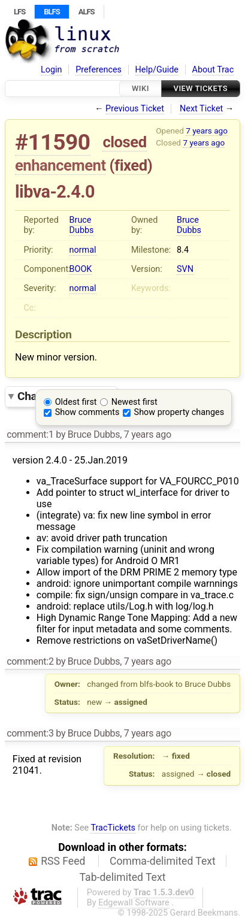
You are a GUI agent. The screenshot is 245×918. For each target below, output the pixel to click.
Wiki (140, 88)
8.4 (183, 250)
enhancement (60, 165)
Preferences (98, 70)
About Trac (213, 70)
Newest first (134, 402)
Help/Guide (157, 70)
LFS (19, 11)
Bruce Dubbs (81, 225)
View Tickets (201, 88)
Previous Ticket (134, 109)
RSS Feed (63, 861)
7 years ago (207, 130)
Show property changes (179, 412)
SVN (185, 269)
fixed (130, 165)
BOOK (80, 269)
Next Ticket (201, 109)
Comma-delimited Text (163, 861)
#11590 (52, 142)
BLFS (51, 11)
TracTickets (112, 828)
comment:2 (30, 661)
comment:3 (30, 733)
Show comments (87, 412)
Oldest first (76, 402)
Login (51, 70)
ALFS (86, 11)
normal (82, 250)
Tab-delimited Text (123, 877)
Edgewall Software (134, 903)
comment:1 (30, 434)
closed (124, 142)
